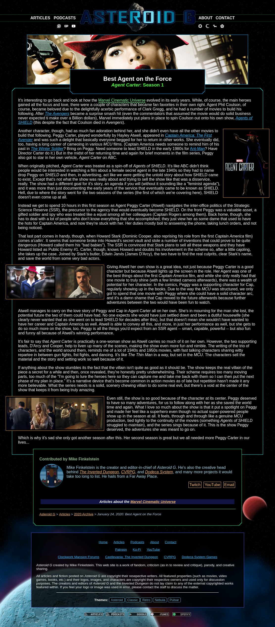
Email (229, 485)
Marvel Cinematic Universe (121, 100)
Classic (132, 600)
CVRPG (128, 472)
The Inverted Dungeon (99, 472)
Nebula (160, 600)
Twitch (195, 485)
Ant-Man (197, 149)
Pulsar (174, 600)
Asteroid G (47, 514)
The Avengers (57, 113)
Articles (64, 514)
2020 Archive (83, 514)
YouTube (212, 485)
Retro (146, 600)
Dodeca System (159, 472)
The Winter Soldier (47, 149)
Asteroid (117, 600)
